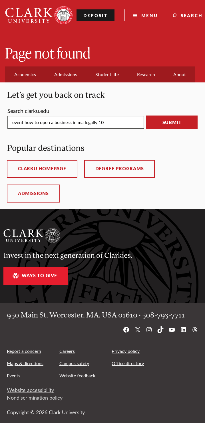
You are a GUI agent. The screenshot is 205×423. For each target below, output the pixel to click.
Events (13, 376)
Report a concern (24, 351)
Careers (67, 351)
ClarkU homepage (42, 168)
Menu (149, 15)
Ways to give (34, 275)
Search (28, 110)
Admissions (33, 193)
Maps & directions (25, 363)
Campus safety (74, 363)
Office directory (128, 363)
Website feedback (77, 376)
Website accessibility (30, 389)
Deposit (95, 15)
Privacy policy (126, 351)
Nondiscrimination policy (35, 397)
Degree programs (119, 168)
